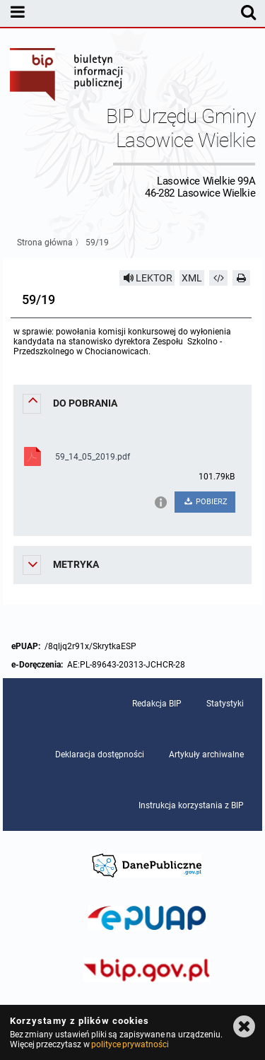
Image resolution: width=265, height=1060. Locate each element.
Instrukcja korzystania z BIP (191, 805)
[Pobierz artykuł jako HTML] (218, 278)
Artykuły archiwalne (206, 754)
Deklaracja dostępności (99, 754)
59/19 (97, 242)
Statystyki (225, 704)
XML (192, 278)
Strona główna (45, 242)
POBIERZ (205, 501)
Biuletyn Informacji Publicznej (67, 76)
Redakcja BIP (157, 704)
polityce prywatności (130, 1044)
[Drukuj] (241, 278)
